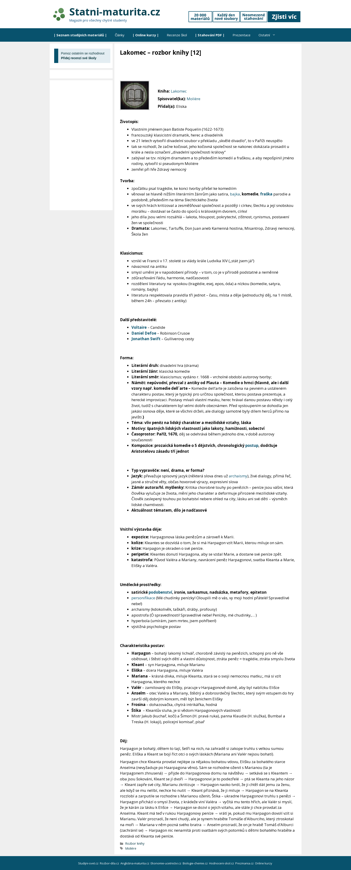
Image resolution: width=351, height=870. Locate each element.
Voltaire (139, 327)
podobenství (160, 592)
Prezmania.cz (244, 863)
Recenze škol (177, 35)
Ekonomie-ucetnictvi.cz (166, 863)
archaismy (238, 475)
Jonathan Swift (146, 338)
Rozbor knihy (134, 843)
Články (119, 35)
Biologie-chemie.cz (195, 863)
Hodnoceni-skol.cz (222, 863)
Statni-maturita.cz (114, 11)
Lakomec (179, 91)
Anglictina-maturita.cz (135, 863)
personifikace (143, 597)
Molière (193, 98)
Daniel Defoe (143, 333)
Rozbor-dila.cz (110, 863)
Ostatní (269, 35)
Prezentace (241, 35)
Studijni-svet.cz (88, 863)
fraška (266, 194)
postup (251, 445)
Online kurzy (264, 863)
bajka (235, 194)
